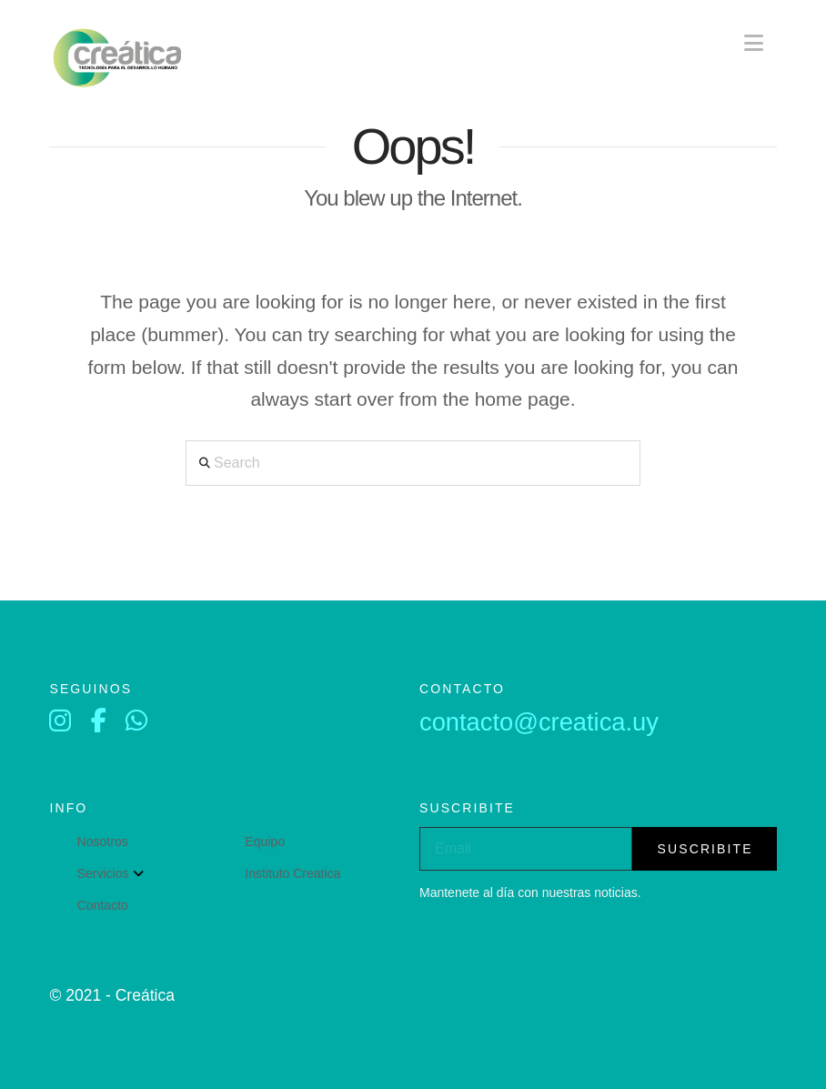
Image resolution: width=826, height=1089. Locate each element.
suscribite (705, 849)
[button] (753, 43)
